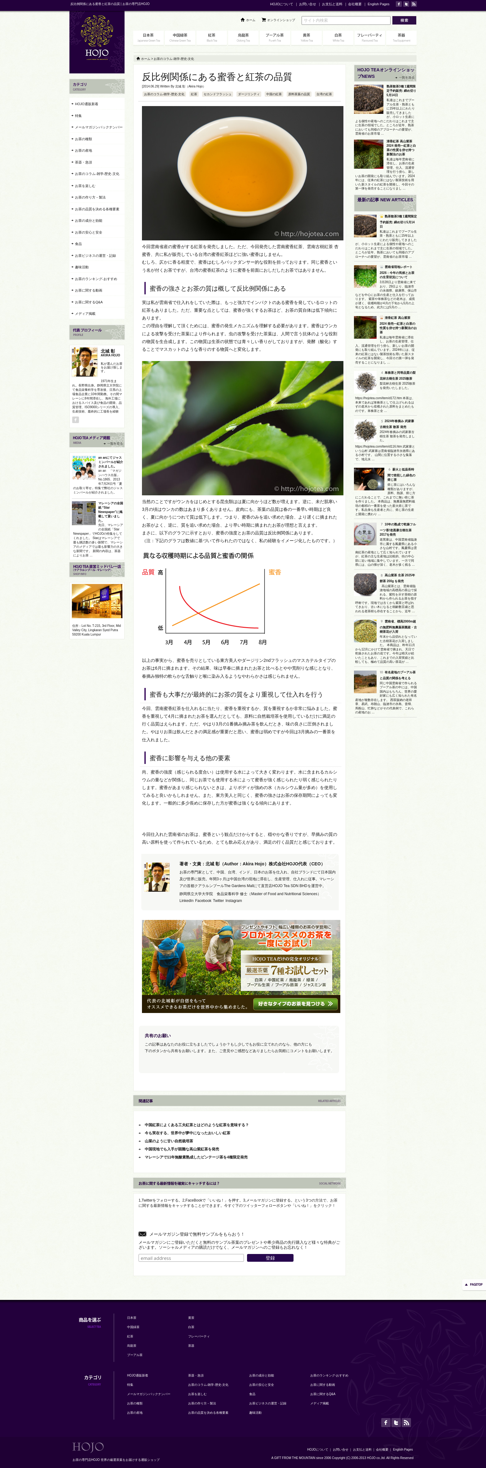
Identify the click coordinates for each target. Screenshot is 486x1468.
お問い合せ (307, 4)
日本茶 (131, 1317)
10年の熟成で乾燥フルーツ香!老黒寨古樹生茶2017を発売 (398, 529)
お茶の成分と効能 (88, 220)
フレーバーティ (199, 1336)
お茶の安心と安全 (88, 232)
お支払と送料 (332, 4)
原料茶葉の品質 (299, 94)
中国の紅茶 (274, 94)
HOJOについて (281, 4)
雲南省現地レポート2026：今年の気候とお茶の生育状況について (397, 272)
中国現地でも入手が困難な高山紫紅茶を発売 (182, 1149)
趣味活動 (82, 267)
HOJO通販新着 (86, 104)
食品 (78, 244)
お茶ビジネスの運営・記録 (95, 255)
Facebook (203, 901)
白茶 (191, 1327)
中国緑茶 (133, 1327)
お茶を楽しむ (85, 186)
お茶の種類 (83, 139)
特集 (78, 116)
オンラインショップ (281, 20)
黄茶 (191, 1317)
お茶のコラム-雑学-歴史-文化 (164, 94)
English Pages (378, 4)
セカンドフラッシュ (218, 94)
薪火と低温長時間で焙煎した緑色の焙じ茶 (401, 474)
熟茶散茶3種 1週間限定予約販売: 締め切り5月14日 (401, 91)
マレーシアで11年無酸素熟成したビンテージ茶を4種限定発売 (196, 1157)
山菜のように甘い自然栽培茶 (169, 1141)
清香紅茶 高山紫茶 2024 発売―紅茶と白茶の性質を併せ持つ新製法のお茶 (398, 325)
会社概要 (355, 4)
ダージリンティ (249, 94)
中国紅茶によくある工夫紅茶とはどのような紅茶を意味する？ (197, 1125)
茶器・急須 (83, 162)
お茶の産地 (83, 150)
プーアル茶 (135, 1355)
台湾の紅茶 (324, 94)
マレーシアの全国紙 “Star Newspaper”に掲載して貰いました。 (110, 512)
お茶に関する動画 (88, 290)
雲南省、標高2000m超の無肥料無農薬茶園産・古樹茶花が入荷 (398, 626)
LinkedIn (186, 901)
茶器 (191, 1345)
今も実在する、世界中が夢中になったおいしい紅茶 (187, 1133)
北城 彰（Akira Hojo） (190, 86)
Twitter (218, 901)
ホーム (250, 20)
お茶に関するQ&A (89, 302)
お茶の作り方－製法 (90, 197)
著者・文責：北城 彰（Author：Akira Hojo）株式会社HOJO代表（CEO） (252, 863)
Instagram (233, 901)
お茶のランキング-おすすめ (96, 279)
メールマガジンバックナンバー (99, 127)
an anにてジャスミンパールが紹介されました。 (110, 462)
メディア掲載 (85, 313)
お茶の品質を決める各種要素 (97, 209)
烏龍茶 (131, 1345)
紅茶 (194, 94)
